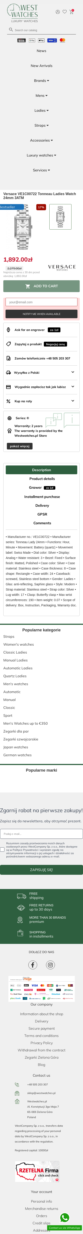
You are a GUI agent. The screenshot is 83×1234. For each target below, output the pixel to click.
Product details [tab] (42, 478)
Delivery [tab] (42, 505)
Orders (41, 1216)
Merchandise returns (41, 1208)
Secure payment (42, 1028)
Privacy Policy (42, 1043)
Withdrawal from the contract (41, 1050)
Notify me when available (41, 314)
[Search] (41, 29)
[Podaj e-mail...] (41, 834)
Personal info (41, 1201)
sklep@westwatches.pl (41, 1093)
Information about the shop (41, 1014)
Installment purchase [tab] (42, 496)
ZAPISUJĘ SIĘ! (41, 870)
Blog (41, 1064)
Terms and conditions (41, 1035)
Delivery (41, 1021)
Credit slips (41, 1223)
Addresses (41, 1230)
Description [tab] (41, 470)
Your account (41, 1191)
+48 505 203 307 (37, 1084)
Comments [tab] (42, 523)
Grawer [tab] (42, 487)
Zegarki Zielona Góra (41, 1057)
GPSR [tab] (42, 514)
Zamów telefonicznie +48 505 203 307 (42, 358)
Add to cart (41, 286)
